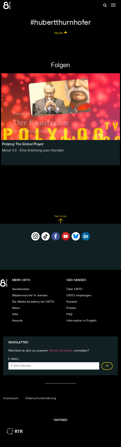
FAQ (69, 314)
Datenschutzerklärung (41, 398)
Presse (71, 308)
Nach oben (60, 219)
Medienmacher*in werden (30, 295)
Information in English (81, 320)
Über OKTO (74, 289)
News (16, 308)
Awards (17, 320)
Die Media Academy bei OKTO (33, 301)
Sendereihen (21, 289)
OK (107, 366)
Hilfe (15, 314)
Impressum (10, 398)
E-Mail (13, 359)
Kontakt (71, 301)
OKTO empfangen (78, 295)
